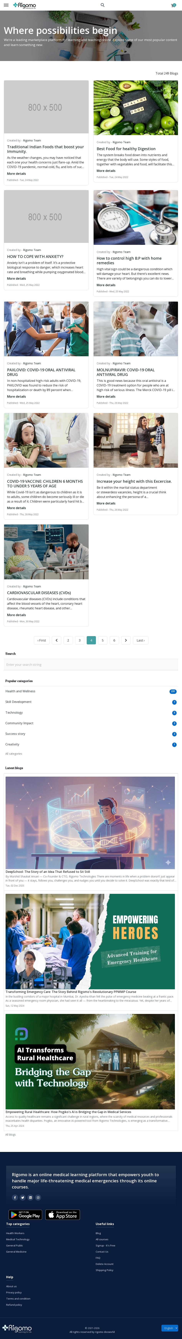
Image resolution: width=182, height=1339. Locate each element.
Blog (98, 1233)
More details (16, 173)
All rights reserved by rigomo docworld (92, 1332)
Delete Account (105, 1264)
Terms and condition (18, 1298)
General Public (14, 1245)
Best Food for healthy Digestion (126, 148)
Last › (141, 640)
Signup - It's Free (105, 1245)
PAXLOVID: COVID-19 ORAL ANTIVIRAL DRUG (41, 372)
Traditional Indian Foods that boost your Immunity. (45, 149)
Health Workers (15, 1233)
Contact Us (102, 1251)
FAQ (98, 1258)
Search (103, 5)
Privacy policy (14, 1292)
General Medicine (16, 1251)
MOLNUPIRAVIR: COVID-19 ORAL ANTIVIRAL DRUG (126, 372)
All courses (102, 1239)
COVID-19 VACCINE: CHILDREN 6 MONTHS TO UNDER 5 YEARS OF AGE (45, 483)
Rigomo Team (32, 140)
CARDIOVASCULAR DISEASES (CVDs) (39, 592)
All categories (13, 753)
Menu (8, 3)
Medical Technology (18, 1239)
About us (11, 1286)
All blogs (10, 1134)
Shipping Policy (104, 1270)
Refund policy (14, 1304)
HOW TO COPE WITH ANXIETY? (35, 256)
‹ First (41, 640)
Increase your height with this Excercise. (134, 481)
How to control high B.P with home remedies (129, 260)
